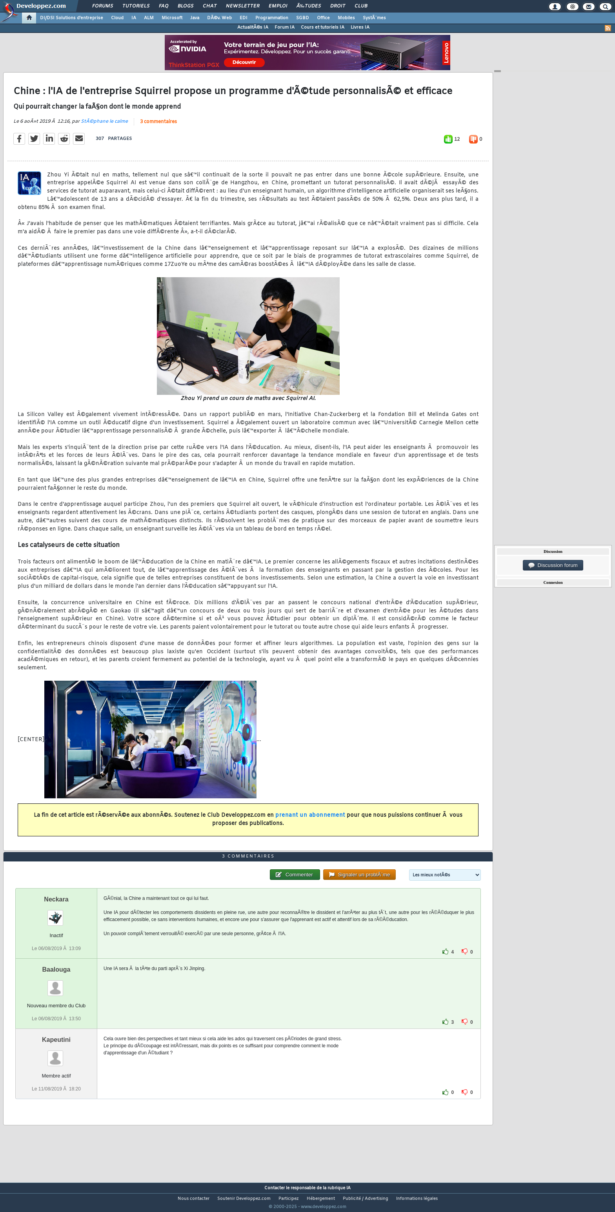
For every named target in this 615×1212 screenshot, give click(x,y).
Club (361, 6)
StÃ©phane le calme (104, 126)
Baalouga (56, 984)
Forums (102, 6)
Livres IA (360, 27)
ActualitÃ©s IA (252, 27)
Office (323, 18)
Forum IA (285, 27)
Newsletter (242, 6)
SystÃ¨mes (374, 18)
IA (133, 18)
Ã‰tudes (309, 6)
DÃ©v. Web (219, 18)
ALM (149, 18)
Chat (209, 6)
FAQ (163, 6)
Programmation (271, 18)
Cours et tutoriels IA (322, 27)
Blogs (185, 6)
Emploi (278, 6)
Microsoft (172, 18)
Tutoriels (136, 6)
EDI (243, 18)
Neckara (56, 913)
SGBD (302, 18)
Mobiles (346, 18)
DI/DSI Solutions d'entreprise (71, 18)
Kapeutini (56, 1054)
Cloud (117, 18)
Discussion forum (553, 565)
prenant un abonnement (310, 820)
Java (194, 18)
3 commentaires (158, 127)
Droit (337, 6)
